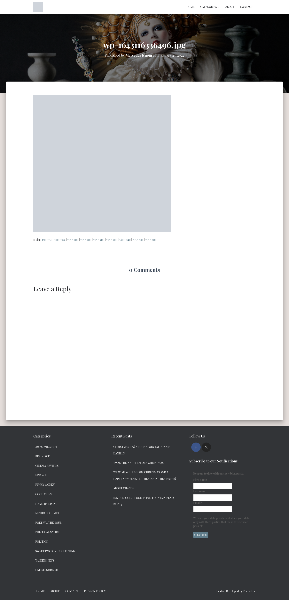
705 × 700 (72, 240)
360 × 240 (125, 240)
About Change (123, 488)
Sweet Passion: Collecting (55, 551)
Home (190, 7)
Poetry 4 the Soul (48, 522)
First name (200, 480)
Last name (199, 491)
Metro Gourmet (47, 513)
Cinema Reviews (47, 466)
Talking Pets (44, 560)
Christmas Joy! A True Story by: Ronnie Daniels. (141, 450)
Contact (246, 7)
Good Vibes (43, 494)
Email (198, 503)
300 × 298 (60, 240)
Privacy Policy (95, 591)
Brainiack (42, 456)
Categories (209, 7)
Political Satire (47, 532)
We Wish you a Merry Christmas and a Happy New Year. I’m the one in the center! (144, 475)
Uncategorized (46, 570)
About (229, 7)
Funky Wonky (45, 484)
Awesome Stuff (46, 447)
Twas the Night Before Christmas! (138, 463)
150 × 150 (47, 240)
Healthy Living (46, 504)
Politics (41, 541)
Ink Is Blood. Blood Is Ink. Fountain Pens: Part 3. (143, 501)
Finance (41, 475)
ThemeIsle (249, 591)
